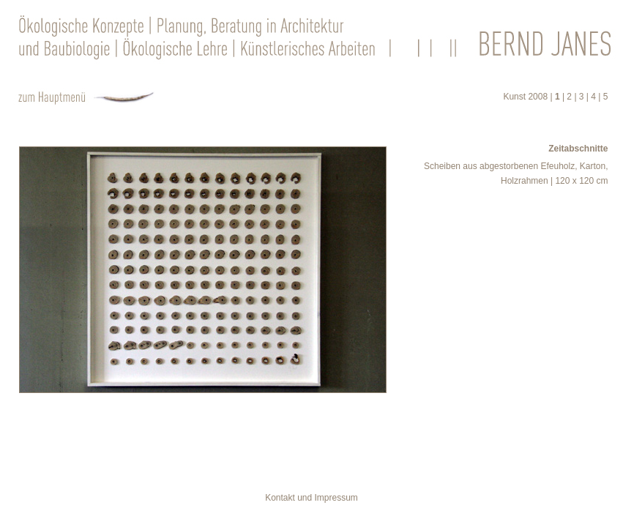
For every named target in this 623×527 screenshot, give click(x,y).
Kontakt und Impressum (311, 498)
